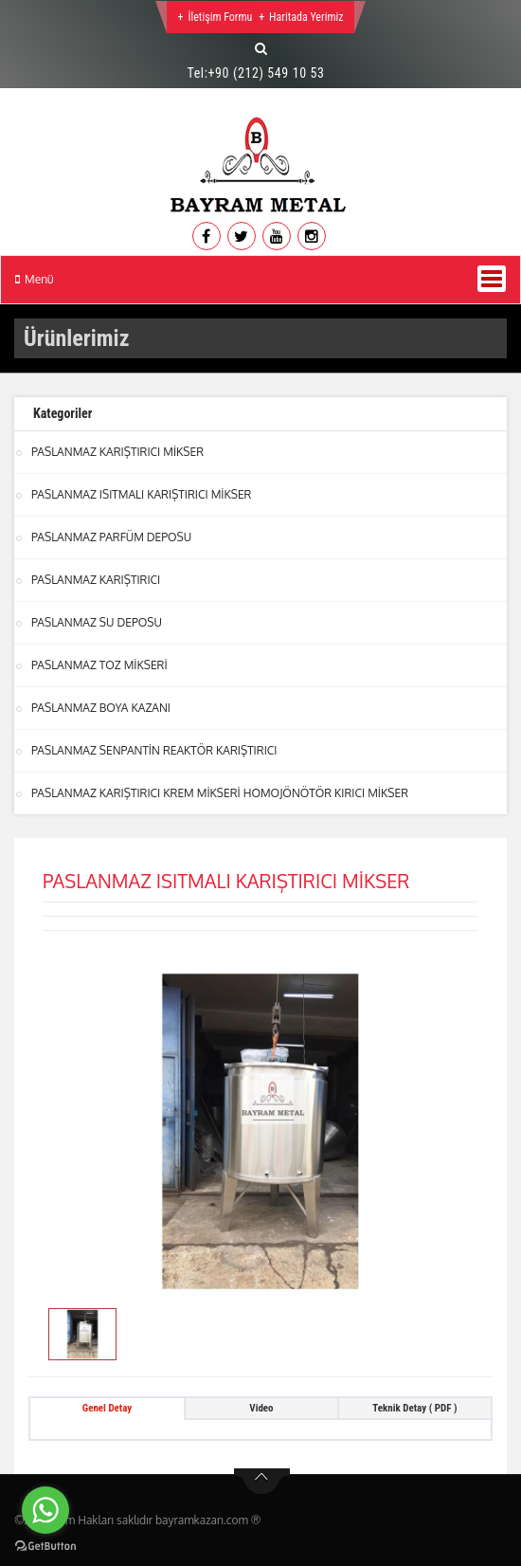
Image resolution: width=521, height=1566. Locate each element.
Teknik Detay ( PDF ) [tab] (414, 1408)
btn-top (262, 1481)
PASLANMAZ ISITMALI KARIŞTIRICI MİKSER (141, 494)
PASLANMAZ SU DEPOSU (96, 622)
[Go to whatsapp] (45, 1510)
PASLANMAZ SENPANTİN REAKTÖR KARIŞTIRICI (154, 750)
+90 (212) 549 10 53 (266, 73)
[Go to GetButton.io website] (45, 1546)
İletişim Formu (220, 17)
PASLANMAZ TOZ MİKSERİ (99, 665)
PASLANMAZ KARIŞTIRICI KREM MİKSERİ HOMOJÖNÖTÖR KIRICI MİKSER (219, 793)
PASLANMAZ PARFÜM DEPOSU (111, 537)
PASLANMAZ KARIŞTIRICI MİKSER (117, 452)
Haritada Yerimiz (306, 17)
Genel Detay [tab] (107, 1408)
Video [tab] (261, 1408)
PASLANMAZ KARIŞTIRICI (95, 580)
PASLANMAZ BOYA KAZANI (101, 708)
